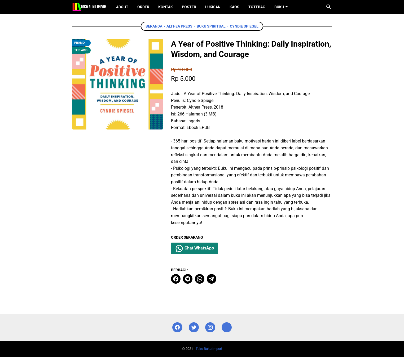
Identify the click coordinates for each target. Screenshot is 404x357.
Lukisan (213, 7)
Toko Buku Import (209, 349)
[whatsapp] (199, 279)
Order (143, 7)
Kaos (234, 7)
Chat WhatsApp (194, 248)
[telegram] (211, 279)
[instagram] (210, 327)
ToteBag (256, 7)
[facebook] (176, 279)
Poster (189, 7)
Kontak (165, 7)
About (122, 7)
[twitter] (187, 279)
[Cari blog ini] (329, 7)
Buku (279, 7)
